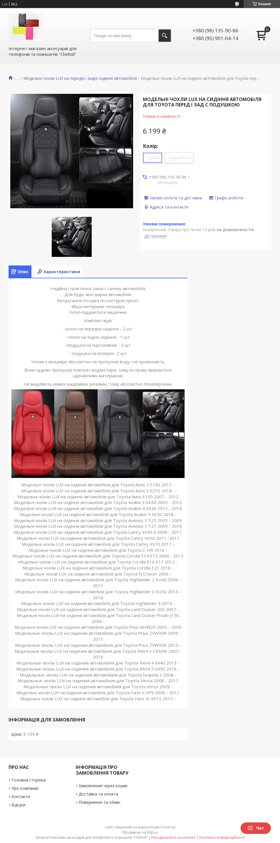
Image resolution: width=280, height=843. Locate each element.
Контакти (20, 796)
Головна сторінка (28, 780)
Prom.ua (168, 827)
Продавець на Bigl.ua (140, 832)
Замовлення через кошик (103, 785)
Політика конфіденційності (222, 837)
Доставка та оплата (98, 794)
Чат (255, 828)
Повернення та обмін (99, 802)
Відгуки (18, 805)
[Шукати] (165, 35)
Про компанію (25, 788)
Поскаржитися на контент (173, 837)
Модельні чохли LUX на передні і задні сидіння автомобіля (80, 78)
